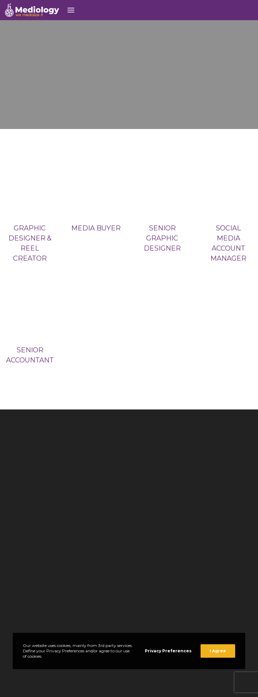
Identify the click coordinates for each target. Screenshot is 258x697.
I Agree (218, 650)
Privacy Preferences (168, 650)
